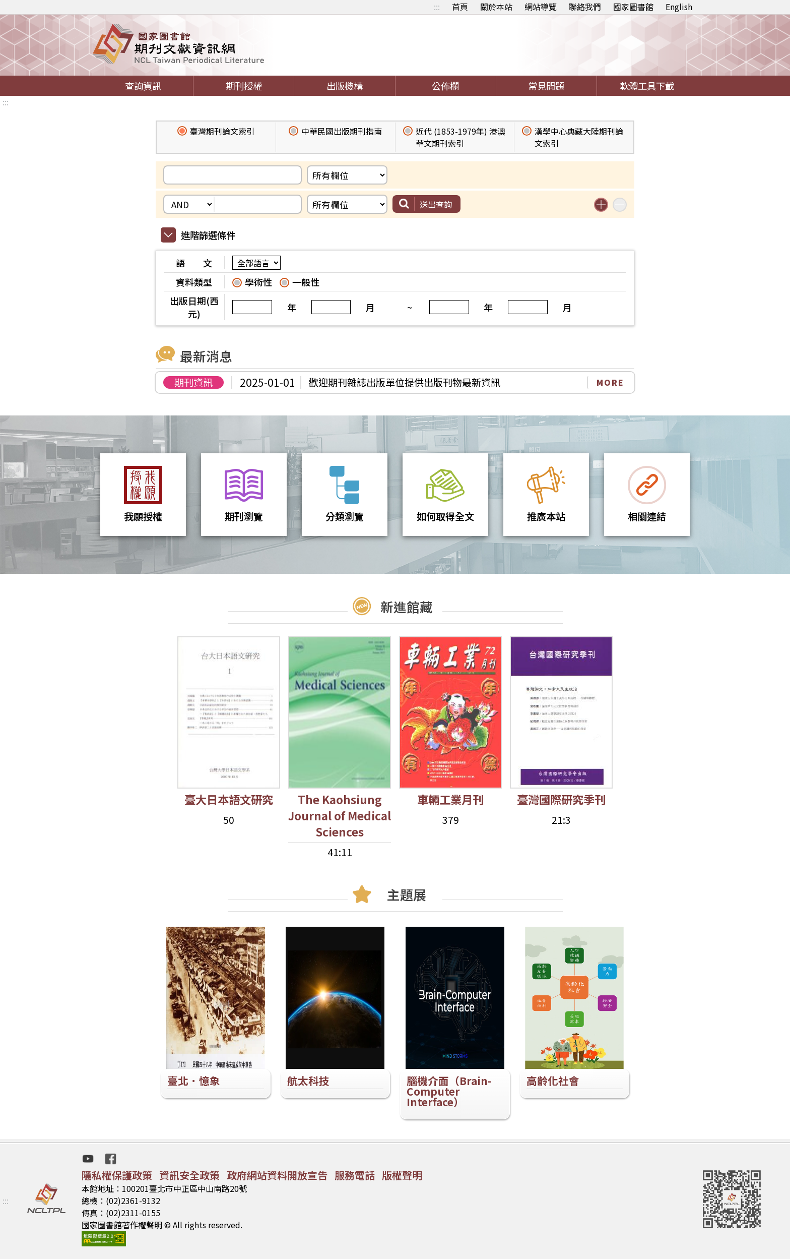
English (679, 7)
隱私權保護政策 (117, 1175)
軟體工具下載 (647, 85)
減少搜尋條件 (620, 205)
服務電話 (355, 1175)
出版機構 (344, 85)
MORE (610, 382)
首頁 (460, 7)
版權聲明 (402, 1175)
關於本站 (496, 7)
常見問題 (546, 85)
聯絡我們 (585, 7)
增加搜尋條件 (601, 205)
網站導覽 (540, 7)
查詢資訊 (143, 85)
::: (437, 7)
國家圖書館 (633, 7)
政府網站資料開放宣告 (277, 1175)
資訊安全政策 (189, 1175)
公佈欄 (445, 85)
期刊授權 (244, 85)
